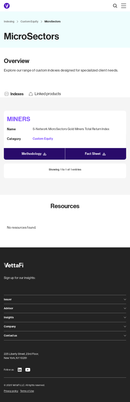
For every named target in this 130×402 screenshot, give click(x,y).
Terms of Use (27, 391)
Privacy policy (11, 391)
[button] (123, 6)
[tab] (14, 93)
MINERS (19, 119)
